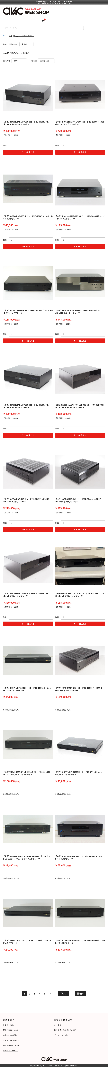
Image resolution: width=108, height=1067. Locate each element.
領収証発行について (11, 1045)
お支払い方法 (8, 1025)
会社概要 (57, 1025)
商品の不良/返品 (10, 1035)
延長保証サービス (10, 1050)
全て (4, 35)
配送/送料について (11, 1030)
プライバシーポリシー (63, 1035)
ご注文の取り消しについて (14, 1040)
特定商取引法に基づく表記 (65, 1030)
